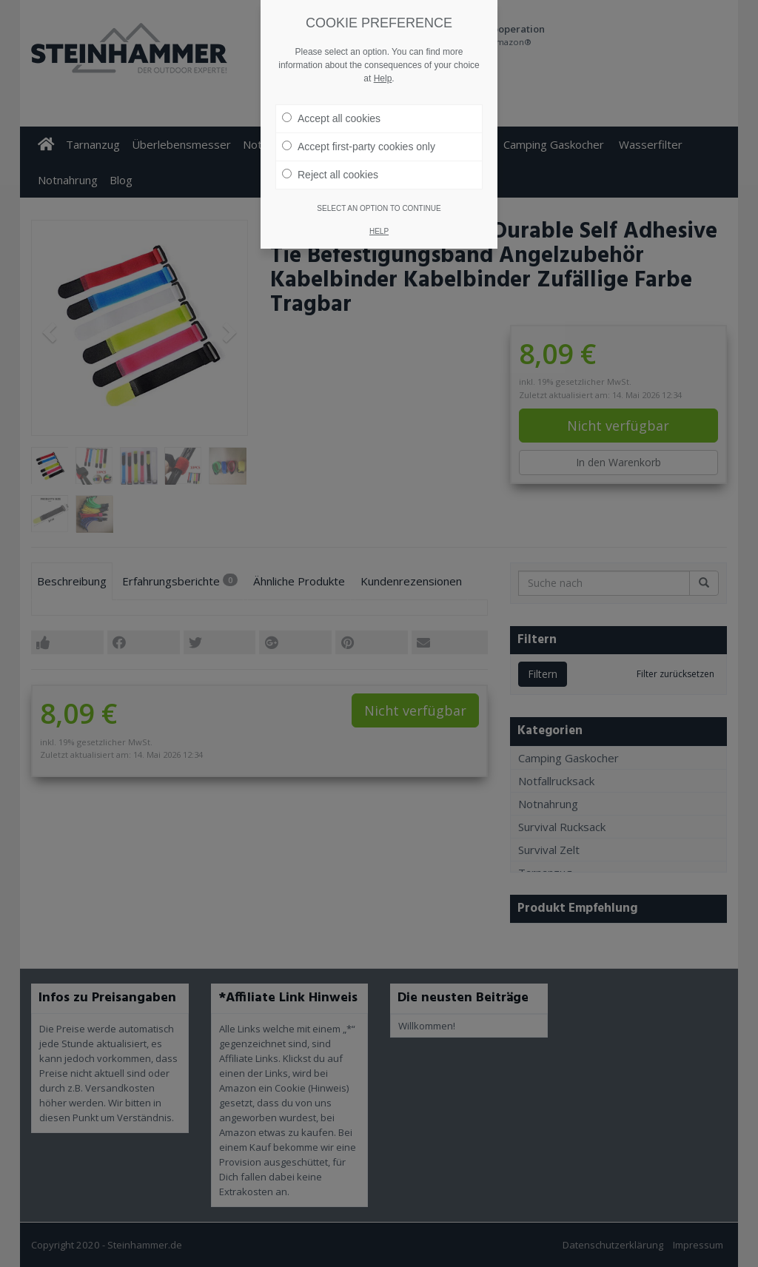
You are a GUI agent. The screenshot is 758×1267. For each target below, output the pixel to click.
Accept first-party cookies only (358, 146)
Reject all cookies (330, 175)
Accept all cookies (331, 118)
